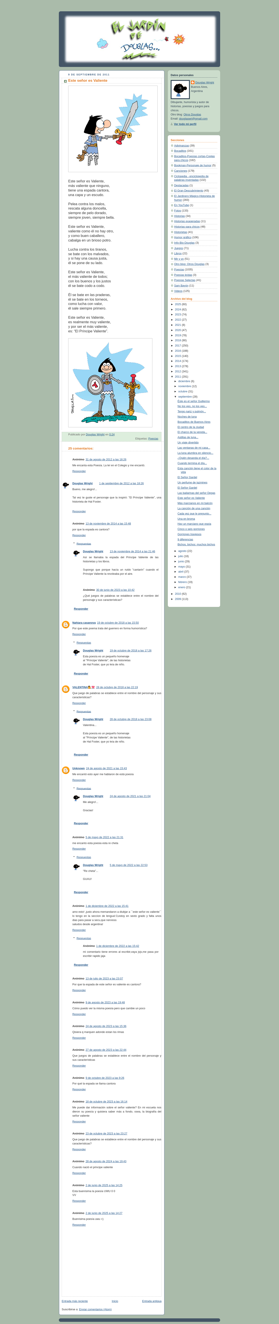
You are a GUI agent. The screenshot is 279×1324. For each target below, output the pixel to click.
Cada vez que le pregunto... (194, 513)
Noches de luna (187, 416)
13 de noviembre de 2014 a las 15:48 (108, 523)
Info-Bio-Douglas (184, 242)
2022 (178, 319)
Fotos (177, 210)
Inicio (115, 1301)
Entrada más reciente (75, 1301)
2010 (178, 593)
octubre (183, 391)
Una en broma (186, 518)
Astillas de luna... (188, 437)
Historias (179, 216)
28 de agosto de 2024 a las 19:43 (106, 1161)
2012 (178, 371)
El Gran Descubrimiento (188, 190)
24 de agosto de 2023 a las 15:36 (106, 1026)
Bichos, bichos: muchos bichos (196, 544)
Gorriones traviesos (189, 534)
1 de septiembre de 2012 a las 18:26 (121, 483)
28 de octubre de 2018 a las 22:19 (117, 687)
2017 (178, 345)
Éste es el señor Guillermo (194, 401)
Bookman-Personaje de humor (192, 165)
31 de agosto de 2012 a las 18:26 (106, 459)
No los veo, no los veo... (192, 406)
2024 (178, 309)
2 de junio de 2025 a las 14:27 (104, 1213)
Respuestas (84, 543)
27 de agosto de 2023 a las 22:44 (106, 1049)
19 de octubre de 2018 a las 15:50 (118, 622)
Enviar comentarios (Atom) (95, 1309)
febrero (183, 582)
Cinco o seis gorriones (191, 529)
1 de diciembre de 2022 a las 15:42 (117, 946)
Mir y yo (179, 258)
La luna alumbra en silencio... (195, 453)
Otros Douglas (192, 114)
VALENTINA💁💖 (83, 687)
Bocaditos (180, 150)
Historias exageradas (187, 221)
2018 (178, 340)
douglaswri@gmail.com (193, 118)
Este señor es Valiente (191, 498)
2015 (178, 356)
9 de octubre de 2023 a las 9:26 (105, 1077)
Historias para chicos (187, 226)
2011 (178, 376)
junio (181, 561)
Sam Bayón (181, 285)
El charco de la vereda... (192, 432)
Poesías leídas (183, 274)
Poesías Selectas (184, 280)
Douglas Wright (82, 483)
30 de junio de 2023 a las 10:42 (115, 589)
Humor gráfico (182, 237)
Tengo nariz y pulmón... (192, 411)
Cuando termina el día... (192, 463)
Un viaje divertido (188, 442)
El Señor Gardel (187, 477)
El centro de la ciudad (191, 427)
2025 (178, 304)
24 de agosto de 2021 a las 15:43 (106, 768)
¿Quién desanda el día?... (193, 458)
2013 (178, 366)
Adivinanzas (181, 145)
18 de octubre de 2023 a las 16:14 (106, 1101)
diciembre (184, 381)
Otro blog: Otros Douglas (189, 264)
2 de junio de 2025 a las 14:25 (104, 1185)
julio (181, 556)
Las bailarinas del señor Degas (196, 493)
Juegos (178, 248)
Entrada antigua (152, 1301)
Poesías (153, 438)
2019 (178, 335)
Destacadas (181, 185)
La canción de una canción (194, 508)
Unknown (78, 768)
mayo (182, 566)
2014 (178, 361)
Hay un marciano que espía (194, 523)
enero (182, 587)
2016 (178, 350)
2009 (178, 599)
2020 (178, 330)
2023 (178, 314)
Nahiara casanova (84, 622)
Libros (178, 253)
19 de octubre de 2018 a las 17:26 (130, 650)
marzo (182, 576)
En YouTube (181, 205)
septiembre (185, 396)
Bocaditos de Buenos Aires (194, 421)
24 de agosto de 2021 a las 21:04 (130, 796)
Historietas (180, 232)
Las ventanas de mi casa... (194, 447)
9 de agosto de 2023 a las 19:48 (105, 1002)
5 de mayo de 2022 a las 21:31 (104, 837)
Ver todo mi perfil (185, 124)
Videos (178, 291)
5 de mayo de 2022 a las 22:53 (129, 865)
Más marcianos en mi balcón (195, 503)
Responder (79, 471)
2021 (178, 324)
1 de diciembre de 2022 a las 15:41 (107, 906)
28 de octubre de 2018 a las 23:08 (130, 719)
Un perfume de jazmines (193, 482)
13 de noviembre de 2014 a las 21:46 (132, 551)
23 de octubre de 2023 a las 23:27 (106, 1133)
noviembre (185, 386)
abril (181, 571)
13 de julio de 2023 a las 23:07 (104, 978)
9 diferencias (185, 539)
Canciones (180, 170)
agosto (182, 551)
